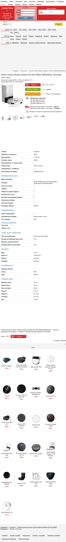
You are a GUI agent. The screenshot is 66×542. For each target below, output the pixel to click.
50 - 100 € (13, 30)
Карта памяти (50, 1)
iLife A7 (6, 396)
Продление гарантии (9, 539)
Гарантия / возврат (53, 535)
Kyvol (25, 36)
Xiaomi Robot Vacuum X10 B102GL (50, 454)
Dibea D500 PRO (36, 367)
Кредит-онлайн (15, 535)
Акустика (32, 1)
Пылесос (3, 4)
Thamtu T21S (21, 483)
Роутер (24, 4)
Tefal (60, 36)
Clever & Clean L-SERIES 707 (36, 393)
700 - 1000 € (14, 32)
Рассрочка (26, 535)
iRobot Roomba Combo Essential (21, 366)
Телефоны (3, 1)
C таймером (14, 43)
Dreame (18, 36)
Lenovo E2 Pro (51, 396)
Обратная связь (23, 539)
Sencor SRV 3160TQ (21, 425)
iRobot (24, 39)
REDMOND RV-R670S (7, 483)
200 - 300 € (33, 30)
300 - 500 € (42, 30)
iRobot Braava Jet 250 (36, 482)
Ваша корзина (51, 8)
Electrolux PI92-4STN (51, 482)
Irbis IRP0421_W (6, 512)
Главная (4, 535)
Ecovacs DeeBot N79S (50, 425)
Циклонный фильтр (54, 43)
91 (28, 15)
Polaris (31, 36)
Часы (25, 1)
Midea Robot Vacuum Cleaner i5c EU (50, 367)
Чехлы (11, 1)
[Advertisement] (33, 57)
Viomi (12, 39)
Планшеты (60, 1)
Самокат (18, 4)
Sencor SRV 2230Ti (36, 454)
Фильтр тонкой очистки (37, 43)
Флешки (38, 4)
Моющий (24, 43)
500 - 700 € (52, 30)
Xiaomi (18, 39)
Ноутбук (31, 4)
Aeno (12, 36)
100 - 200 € (23, 30)
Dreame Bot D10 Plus (6, 454)
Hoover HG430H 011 (6, 423)
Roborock (38, 36)
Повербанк (40, 1)
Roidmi (46, 36)
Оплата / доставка (38, 535)
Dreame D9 (36, 425)
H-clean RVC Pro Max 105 (21, 396)
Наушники (18, 1)
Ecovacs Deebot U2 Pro (21, 454)
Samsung (54, 36)
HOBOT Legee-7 (6, 366)
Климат (10, 4)
